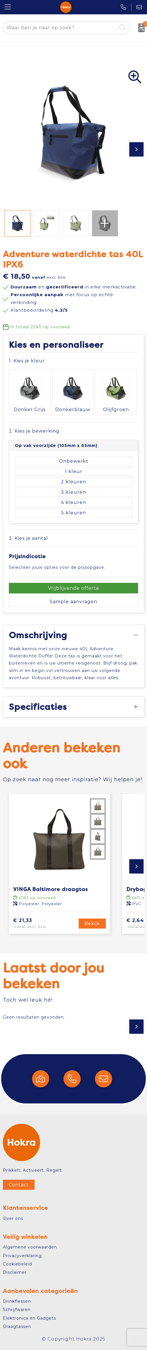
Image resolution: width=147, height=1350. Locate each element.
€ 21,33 (39, 924)
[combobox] (60, 28)
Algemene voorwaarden (30, 1247)
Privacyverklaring (22, 1255)
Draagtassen (17, 1326)
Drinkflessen (17, 1301)
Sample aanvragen (73, 601)
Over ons (13, 1218)
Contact (19, 1184)
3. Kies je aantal (28, 538)
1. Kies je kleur (27, 361)
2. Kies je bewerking (34, 431)
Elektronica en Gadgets (29, 1318)
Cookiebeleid (17, 1264)
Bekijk (92, 923)
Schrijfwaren (17, 1309)
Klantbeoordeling (39, 310)
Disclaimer (15, 1272)
